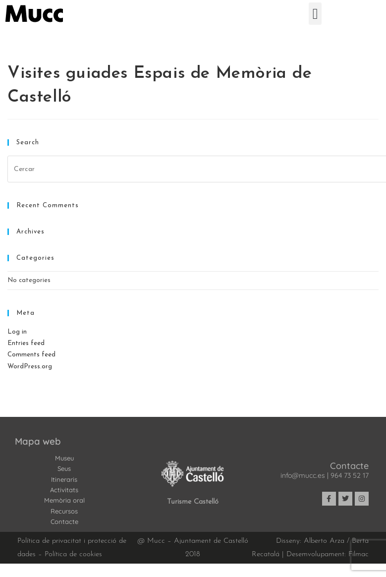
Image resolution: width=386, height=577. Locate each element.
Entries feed (26, 343)
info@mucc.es (302, 475)
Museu (64, 458)
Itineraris (64, 479)
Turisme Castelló (193, 502)
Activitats (64, 490)
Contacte (64, 521)
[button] (315, 13)
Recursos (64, 511)
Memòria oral (64, 500)
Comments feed (31, 354)
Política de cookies (73, 554)
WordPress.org (29, 366)
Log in (17, 332)
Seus (64, 468)
